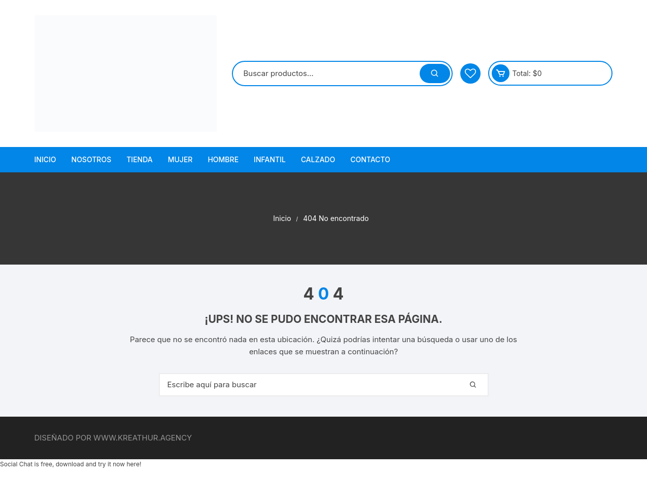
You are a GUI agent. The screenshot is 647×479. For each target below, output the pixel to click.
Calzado (318, 159)
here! (133, 464)
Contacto (370, 159)
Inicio (45, 159)
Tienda (139, 159)
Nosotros (92, 159)
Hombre (223, 159)
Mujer (180, 159)
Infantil (270, 159)
